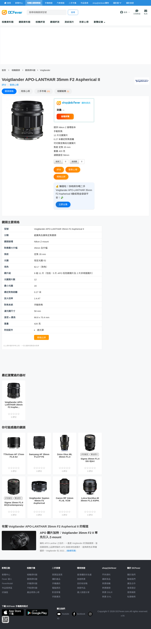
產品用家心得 (33, 592)
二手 (43, 91)
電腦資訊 (56, 588)
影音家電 (56, 592)
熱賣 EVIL (106, 597)
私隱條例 (131, 597)
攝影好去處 (84, 574)
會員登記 (131, 588)
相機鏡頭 (16, 70)
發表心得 (14, 85)
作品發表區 (7, 588)
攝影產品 (56, 579)
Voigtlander (45, 70)
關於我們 (131, 574)
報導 (63, 91)
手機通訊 (56, 583)
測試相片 (69, 22)
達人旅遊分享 (83, 592)
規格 (9, 91)
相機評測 (40, 22)
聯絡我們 (131, 579)
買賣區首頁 (57, 574)
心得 (25, 91)
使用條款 (131, 592)
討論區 (5, 592)
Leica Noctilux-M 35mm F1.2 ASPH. (90, 499)
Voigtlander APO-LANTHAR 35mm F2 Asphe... (14, 404)
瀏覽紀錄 (99, 22)
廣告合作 (131, 583)
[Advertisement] (55, 360)
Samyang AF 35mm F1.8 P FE (39, 455)
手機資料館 (32, 583)
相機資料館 (8, 22)
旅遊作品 (81, 588)
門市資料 (106, 574)
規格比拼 (61, 176)
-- (63, 110)
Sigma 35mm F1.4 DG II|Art (90, 459)
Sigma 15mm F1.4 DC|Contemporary (13, 503)
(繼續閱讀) (71, 551)
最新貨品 (106, 579)
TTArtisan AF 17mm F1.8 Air (13, 455)
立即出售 (63, 204)
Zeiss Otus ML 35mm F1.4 (64, 455)
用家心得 (84, 22)
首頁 (4, 70)
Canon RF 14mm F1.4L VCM (64, 499)
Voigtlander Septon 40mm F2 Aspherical (39, 500)
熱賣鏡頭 (106, 588)
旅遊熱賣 (81, 579)
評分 (4, 85)
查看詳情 (65, 116)
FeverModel (7, 583)
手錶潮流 (56, 597)
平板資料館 (32, 588)
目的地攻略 (82, 583)
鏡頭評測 (55, 22)
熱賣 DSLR (107, 592)
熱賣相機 (106, 583)
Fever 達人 (7, 579)
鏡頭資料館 (25, 22)
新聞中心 (6, 574)
